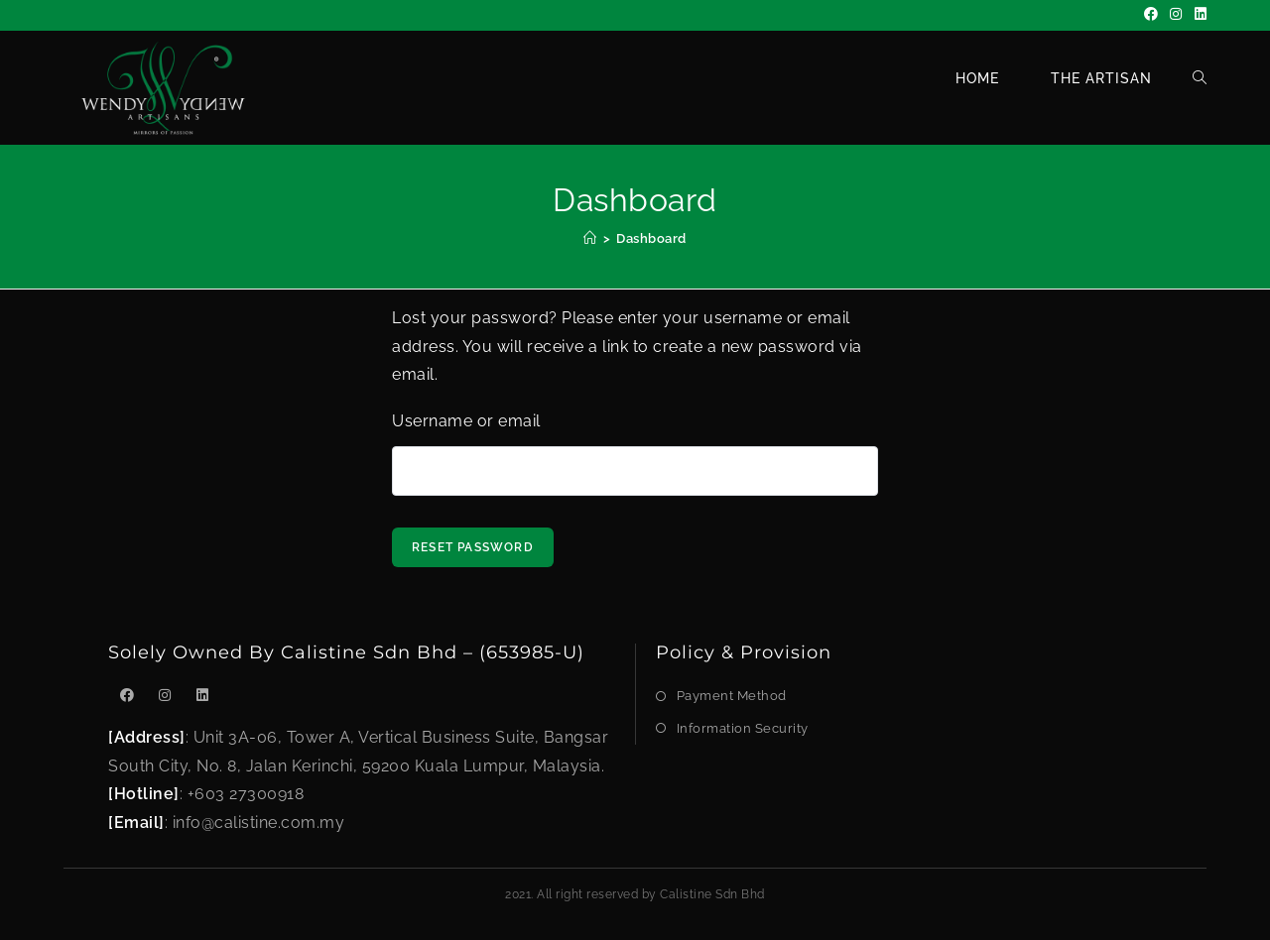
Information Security (743, 728)
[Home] (590, 238)
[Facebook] (1151, 15)
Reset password (473, 547)
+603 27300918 (246, 793)
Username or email (466, 420)
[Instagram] (1176, 15)
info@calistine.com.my (259, 822)
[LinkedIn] (1198, 15)
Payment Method (732, 695)
